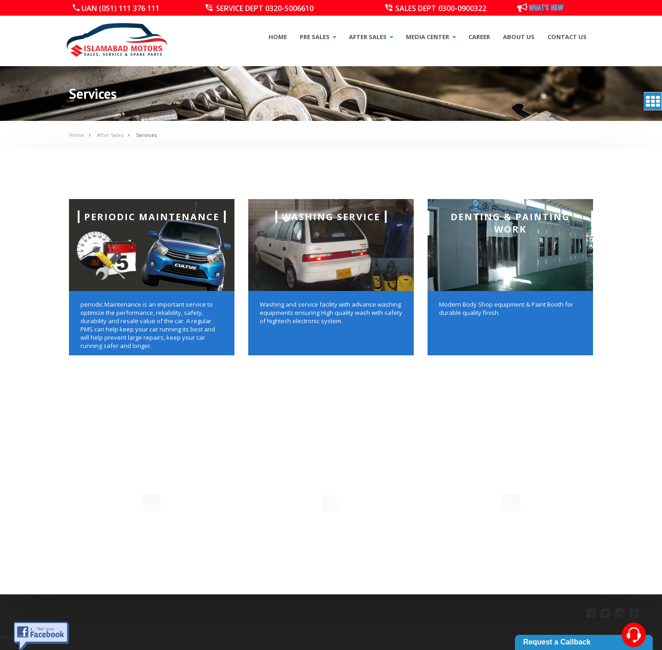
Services (146, 134)
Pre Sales (318, 37)
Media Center (431, 37)
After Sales (371, 37)
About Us (519, 37)
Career (479, 37)
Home (277, 37)
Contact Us (567, 37)
